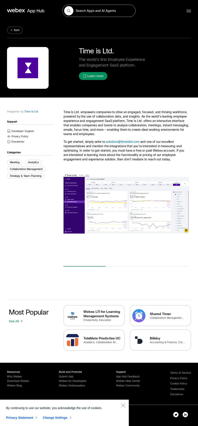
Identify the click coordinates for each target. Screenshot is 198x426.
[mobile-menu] (189, 11)
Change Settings (55, 418)
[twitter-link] (176, 415)
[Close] (123, 406)
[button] (68, 10)
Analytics (33, 162)
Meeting (14, 162)
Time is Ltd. (31, 111)
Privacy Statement (19, 418)
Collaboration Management (26, 169)
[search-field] (99, 11)
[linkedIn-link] (186, 415)
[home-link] (34, 10)
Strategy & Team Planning (25, 176)
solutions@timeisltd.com (123, 141)
